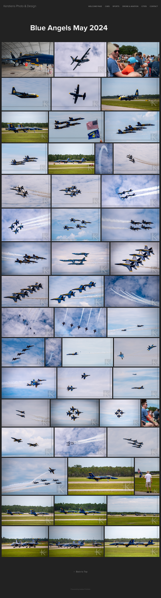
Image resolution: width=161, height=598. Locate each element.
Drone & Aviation (130, 6)
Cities (144, 6)
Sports (116, 6)
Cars (107, 6)
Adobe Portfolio (84, 589)
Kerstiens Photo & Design (20, 6)
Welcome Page (95, 6)
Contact (154, 6)
